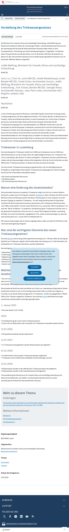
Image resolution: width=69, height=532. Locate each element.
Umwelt (4, 465)
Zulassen (34, 267)
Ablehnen (34, 273)
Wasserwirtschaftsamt (9, 451)
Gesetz (10, 239)
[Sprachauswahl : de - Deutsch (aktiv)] (66, 7)
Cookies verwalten (34, 278)
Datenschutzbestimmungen (20, 262)
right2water (39, 195)
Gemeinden (5, 462)
